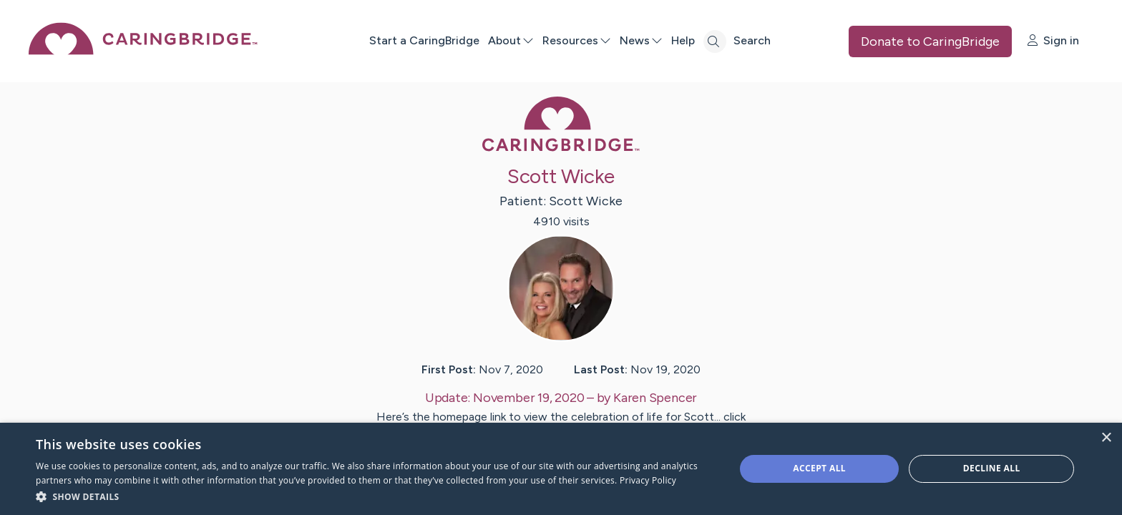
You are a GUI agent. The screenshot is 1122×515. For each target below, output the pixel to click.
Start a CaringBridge (424, 40)
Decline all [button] (991, 468)
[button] (375, 496)
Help (683, 40)
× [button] (1106, 438)
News (641, 40)
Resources (576, 40)
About (511, 40)
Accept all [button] (819, 468)
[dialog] (561, 469)
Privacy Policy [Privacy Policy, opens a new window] (648, 480)
